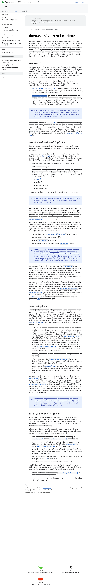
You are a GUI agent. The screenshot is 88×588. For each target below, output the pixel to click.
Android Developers (34, 29)
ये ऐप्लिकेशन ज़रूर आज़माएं (47, 29)
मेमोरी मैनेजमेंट (46, 156)
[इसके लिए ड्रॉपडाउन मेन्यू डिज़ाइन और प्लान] (49, 2)
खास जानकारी (5, 11)
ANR (38, 299)
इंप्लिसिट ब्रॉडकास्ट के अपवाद (51, 405)
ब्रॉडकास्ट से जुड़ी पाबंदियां (39, 96)
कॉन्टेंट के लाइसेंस (47, 488)
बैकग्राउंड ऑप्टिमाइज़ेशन (36, 322)
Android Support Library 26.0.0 (45, 256)
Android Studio (80, 2)
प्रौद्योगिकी (24, 11)
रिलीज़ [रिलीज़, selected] (15, 11)
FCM (46, 459)
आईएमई (38, 179)
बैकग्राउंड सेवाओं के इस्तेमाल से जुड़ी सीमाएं (44, 89)
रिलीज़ (56, 29)
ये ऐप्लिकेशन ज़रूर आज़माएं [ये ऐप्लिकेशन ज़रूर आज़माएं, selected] (24, 2)
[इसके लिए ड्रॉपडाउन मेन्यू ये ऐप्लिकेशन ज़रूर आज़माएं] (33, 2)
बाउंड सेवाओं (48, 198)
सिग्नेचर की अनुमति (51, 366)
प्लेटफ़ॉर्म (4, 7)
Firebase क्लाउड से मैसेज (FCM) (55, 234)
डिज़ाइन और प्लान (42, 2)
